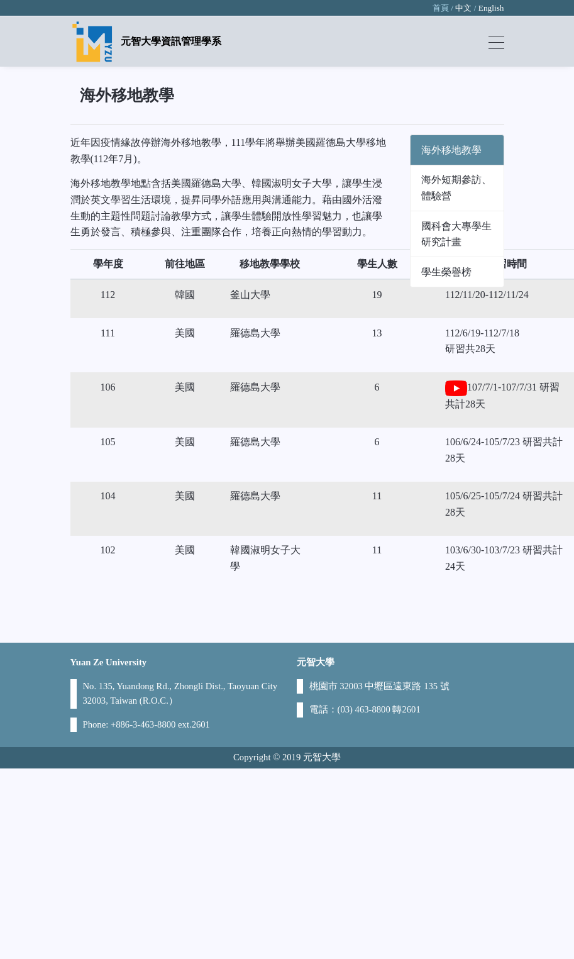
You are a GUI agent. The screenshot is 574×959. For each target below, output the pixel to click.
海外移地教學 (451, 150)
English (491, 8)
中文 (463, 8)
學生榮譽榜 (446, 272)
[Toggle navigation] (496, 41)
